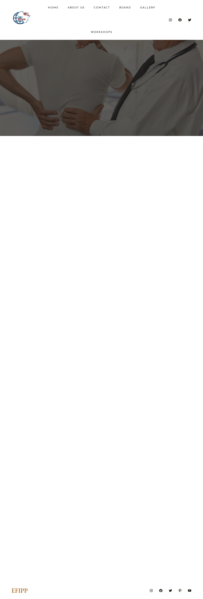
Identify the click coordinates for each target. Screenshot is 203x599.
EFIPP (20, 591)
